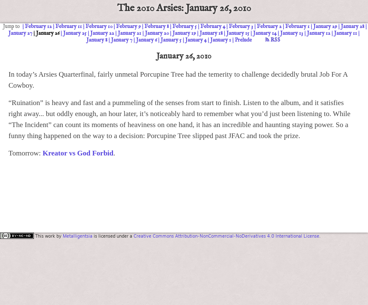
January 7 (121, 40)
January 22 (102, 33)
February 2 (269, 26)
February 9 (128, 26)
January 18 (211, 33)
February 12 (38, 26)
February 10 (99, 26)
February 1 (297, 26)
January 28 (352, 26)
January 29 (325, 26)
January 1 (220, 40)
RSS (272, 40)
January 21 (129, 33)
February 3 (241, 26)
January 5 (171, 40)
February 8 (157, 26)
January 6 (146, 40)
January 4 (195, 40)
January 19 (184, 33)
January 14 (264, 33)
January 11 (345, 33)
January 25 (74, 33)
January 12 (318, 33)
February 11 (69, 26)
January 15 (237, 33)
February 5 (185, 26)
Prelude (243, 40)
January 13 (291, 33)
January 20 (157, 33)
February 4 (213, 26)
